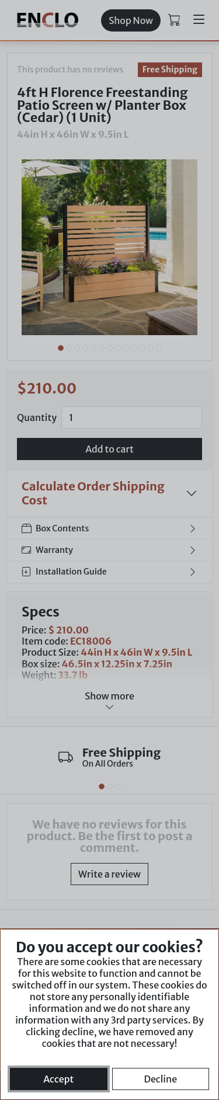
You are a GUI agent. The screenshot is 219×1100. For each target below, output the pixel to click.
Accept (58, 1079)
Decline (160, 1079)
